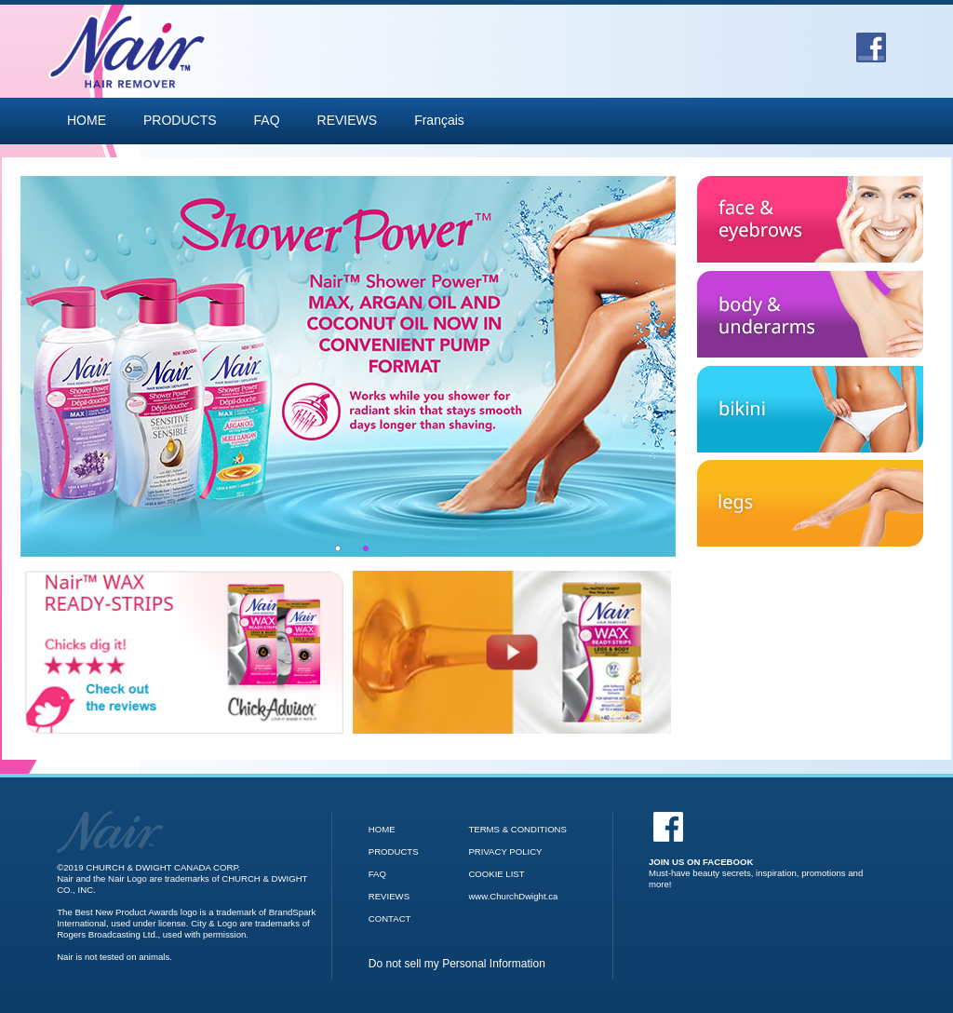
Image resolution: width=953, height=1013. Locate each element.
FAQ (267, 120)
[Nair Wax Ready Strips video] (512, 652)
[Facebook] (759, 850)
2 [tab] (365, 548)
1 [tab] (338, 548)
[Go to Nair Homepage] (110, 816)
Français (439, 120)
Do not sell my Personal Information (457, 963)
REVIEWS (347, 120)
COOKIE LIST (496, 874)
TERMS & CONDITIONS (517, 829)
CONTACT (390, 918)
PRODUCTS (180, 120)
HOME (86, 120)
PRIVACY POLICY (505, 851)
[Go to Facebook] (871, 40)
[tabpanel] (351, 366)
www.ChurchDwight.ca (512, 896)
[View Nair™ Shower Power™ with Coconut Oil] (351, 366)
